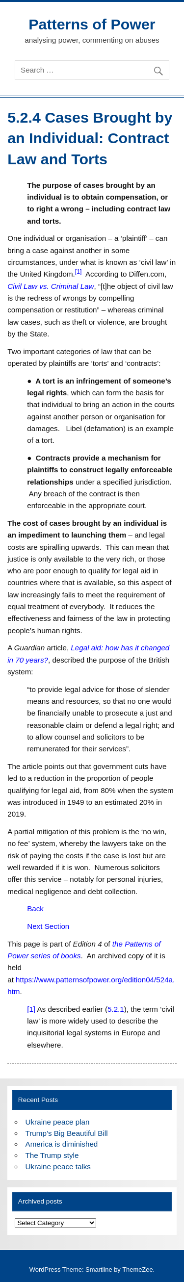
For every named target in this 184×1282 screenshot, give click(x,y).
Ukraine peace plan (58, 1122)
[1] (31, 1009)
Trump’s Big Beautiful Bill (67, 1133)
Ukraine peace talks (58, 1166)
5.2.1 (115, 1009)
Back (35, 908)
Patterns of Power (91, 24)
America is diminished (62, 1144)
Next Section (48, 926)
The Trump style (52, 1155)
